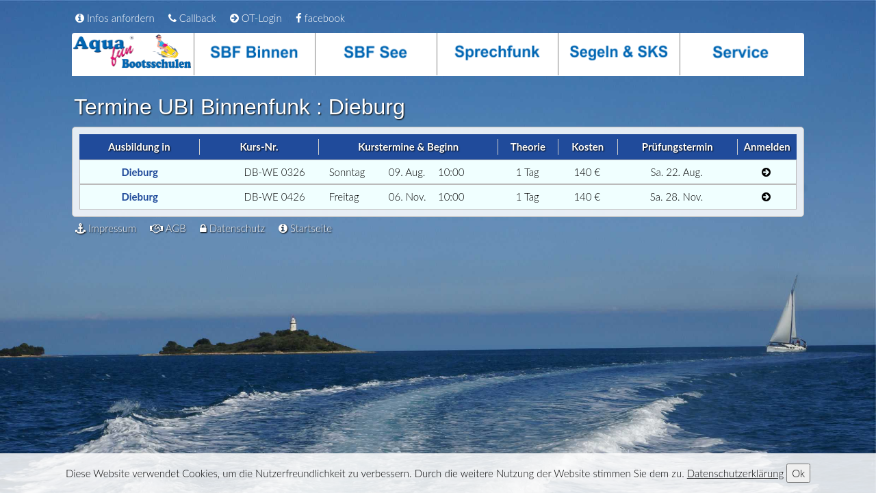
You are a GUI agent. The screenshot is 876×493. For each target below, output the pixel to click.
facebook (320, 18)
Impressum (105, 228)
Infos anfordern (115, 18)
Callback (192, 18)
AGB (168, 228)
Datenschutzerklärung (735, 473)
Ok (798, 473)
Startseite (305, 228)
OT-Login (256, 18)
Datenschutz (232, 228)
